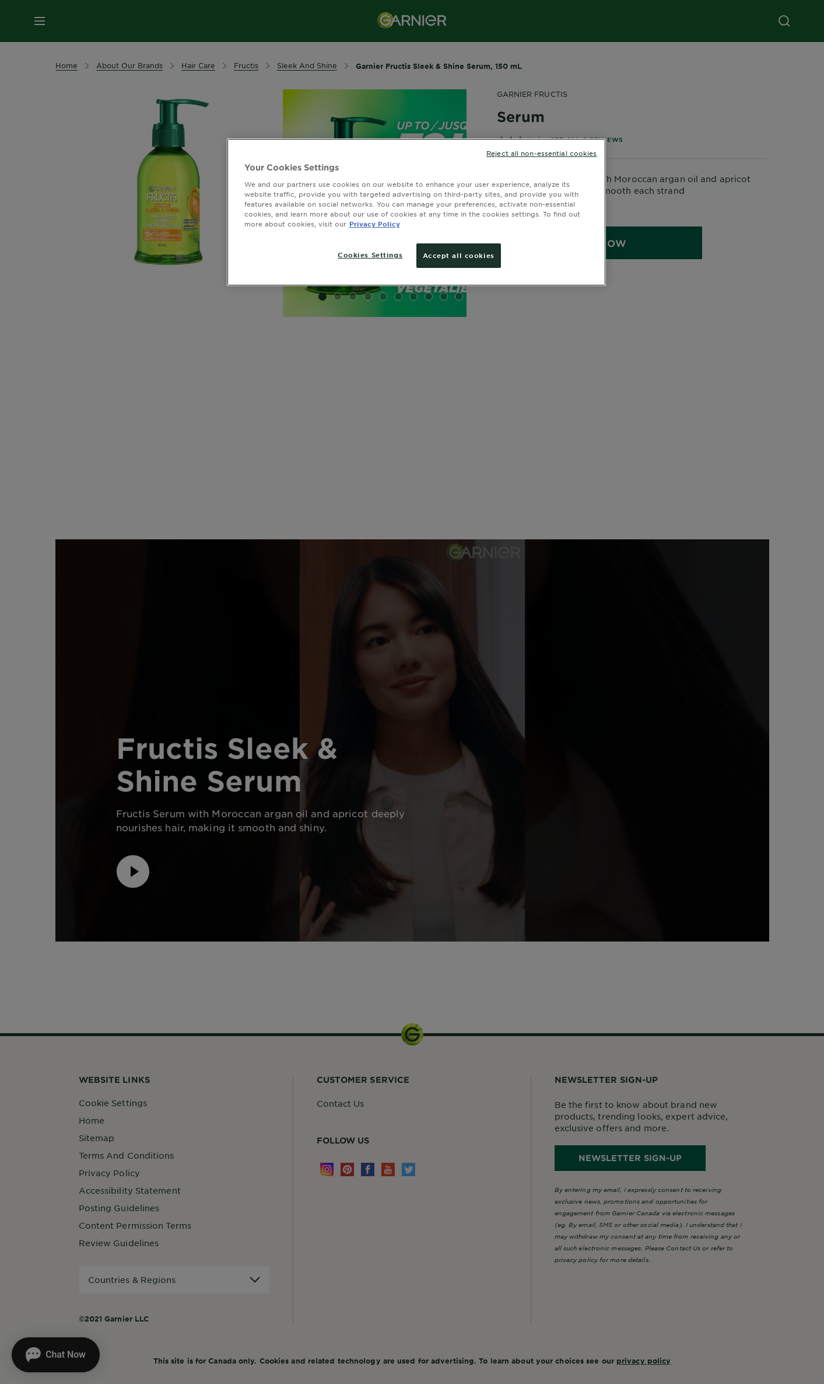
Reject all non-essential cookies (541, 153)
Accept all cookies (459, 255)
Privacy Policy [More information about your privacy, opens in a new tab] (374, 223)
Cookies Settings (370, 254)
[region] (416, 212)
